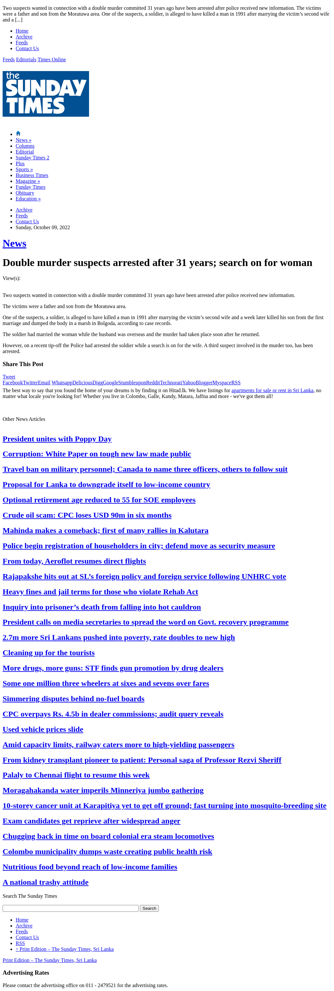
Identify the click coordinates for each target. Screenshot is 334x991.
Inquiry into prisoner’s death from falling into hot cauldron (102, 607)
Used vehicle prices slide (43, 729)
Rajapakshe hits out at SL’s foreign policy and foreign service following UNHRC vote (144, 576)
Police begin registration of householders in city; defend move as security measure (139, 545)
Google (110, 382)
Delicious (82, 382)
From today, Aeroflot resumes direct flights (74, 561)
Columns (25, 146)
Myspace (221, 382)
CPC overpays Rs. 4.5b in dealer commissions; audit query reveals (113, 714)
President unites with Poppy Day (57, 439)
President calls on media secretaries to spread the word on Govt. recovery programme (146, 622)
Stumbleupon (132, 382)
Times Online (52, 59)
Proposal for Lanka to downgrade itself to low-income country (106, 484)
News (23, 140)
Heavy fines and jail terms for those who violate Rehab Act (100, 591)
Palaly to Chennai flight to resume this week (76, 775)
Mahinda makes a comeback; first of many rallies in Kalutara (105, 530)
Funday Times (30, 187)
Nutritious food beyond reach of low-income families (90, 867)
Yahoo (189, 382)
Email (44, 382)
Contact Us (27, 48)
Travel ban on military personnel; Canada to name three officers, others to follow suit (145, 469)
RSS (235, 382)
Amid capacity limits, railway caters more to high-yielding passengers (119, 744)
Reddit (153, 382)
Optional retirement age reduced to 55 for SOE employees (99, 499)
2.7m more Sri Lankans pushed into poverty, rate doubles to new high (119, 637)
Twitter (30, 382)
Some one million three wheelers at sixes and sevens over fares (106, 683)
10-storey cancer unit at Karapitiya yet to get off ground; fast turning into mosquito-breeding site (164, 805)
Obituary (25, 193)
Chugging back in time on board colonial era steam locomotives (108, 836)
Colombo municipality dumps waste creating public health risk (107, 851)
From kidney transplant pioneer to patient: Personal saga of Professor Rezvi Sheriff (142, 760)
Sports (24, 169)
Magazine (28, 181)
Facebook (13, 382)
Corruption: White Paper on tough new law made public (97, 454)
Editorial (25, 152)
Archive (24, 36)
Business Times (32, 175)
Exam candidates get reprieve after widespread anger (91, 821)
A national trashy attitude (45, 882)
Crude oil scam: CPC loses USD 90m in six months (87, 515)
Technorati (171, 382)
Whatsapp (62, 382)
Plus (20, 163)
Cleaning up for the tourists (49, 652)
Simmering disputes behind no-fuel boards (73, 698)
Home (22, 31)
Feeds (22, 42)
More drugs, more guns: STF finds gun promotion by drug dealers (113, 668)
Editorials (26, 59)
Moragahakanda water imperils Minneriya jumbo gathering (103, 790)
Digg (97, 382)
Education (28, 198)
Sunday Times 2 (32, 157)
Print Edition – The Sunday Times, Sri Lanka (65, 949)
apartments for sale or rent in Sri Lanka (272, 390)
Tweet (9, 376)
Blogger (204, 382)
